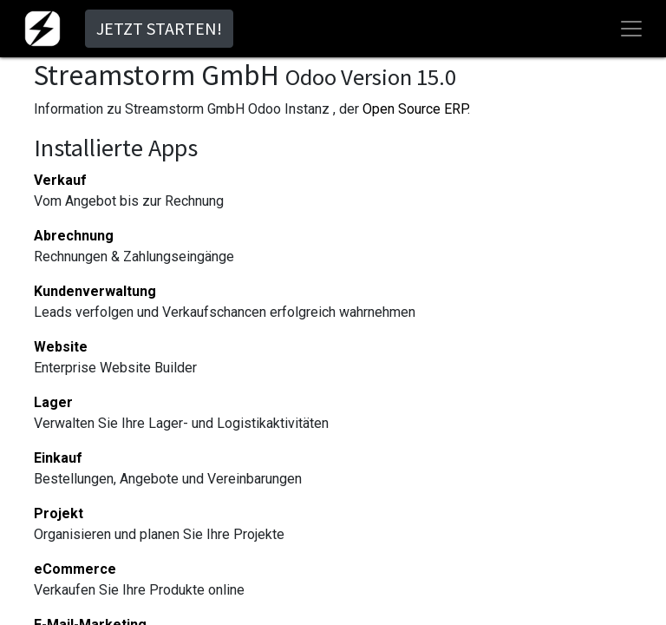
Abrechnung (74, 235)
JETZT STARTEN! (159, 28)
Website (61, 347)
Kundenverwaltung (95, 291)
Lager (53, 402)
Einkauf (58, 458)
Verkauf (60, 180)
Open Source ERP (414, 109)
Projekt (58, 513)
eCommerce (75, 569)
